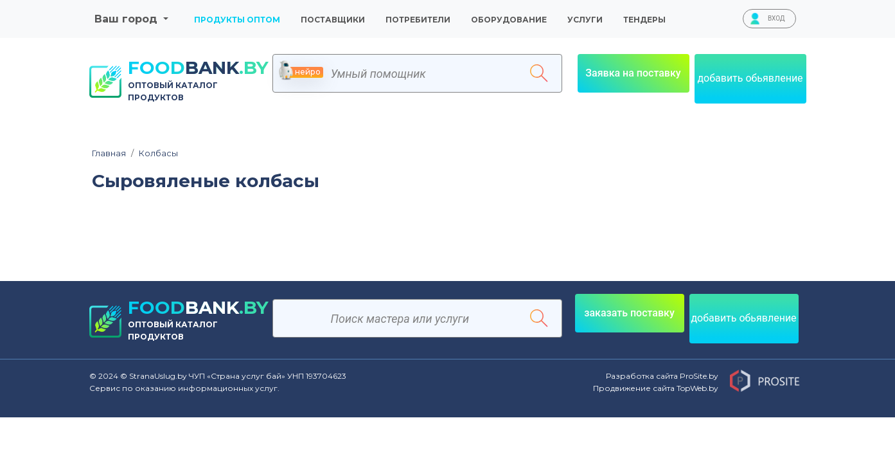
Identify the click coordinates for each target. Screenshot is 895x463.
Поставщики (333, 19)
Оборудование (509, 19)
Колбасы (154, 153)
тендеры (644, 19)
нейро (301, 72)
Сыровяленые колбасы (205, 181)
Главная (109, 153)
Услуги (585, 19)
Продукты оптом (237, 19)
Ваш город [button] (127, 19)
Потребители (417, 19)
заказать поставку (629, 313)
